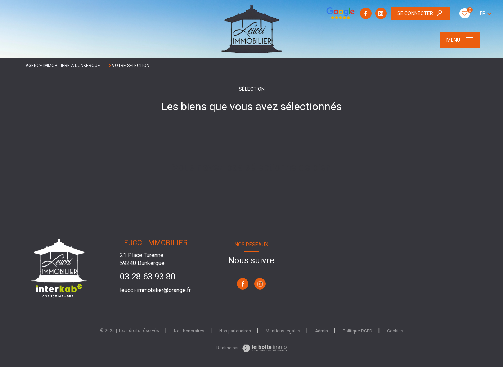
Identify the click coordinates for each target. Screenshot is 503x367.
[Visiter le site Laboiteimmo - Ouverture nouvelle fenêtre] (264, 348)
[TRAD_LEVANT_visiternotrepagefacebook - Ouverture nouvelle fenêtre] (366, 13)
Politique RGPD (357, 331)
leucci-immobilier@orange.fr (155, 290)
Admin (321, 331)
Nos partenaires (235, 331)
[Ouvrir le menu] (460, 40)
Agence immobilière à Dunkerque (63, 65)
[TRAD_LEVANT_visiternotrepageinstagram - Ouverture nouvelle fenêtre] (381, 13)
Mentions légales (283, 331)
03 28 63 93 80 (147, 277)
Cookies (395, 331)
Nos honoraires (189, 331)
